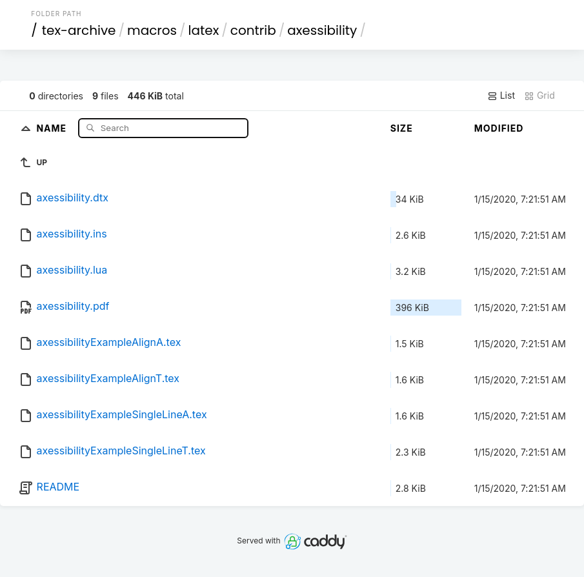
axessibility (322, 30)
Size (401, 128)
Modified (499, 128)
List (501, 95)
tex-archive (79, 30)
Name (52, 127)
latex (203, 30)
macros (152, 30)
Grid (539, 95)
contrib (253, 30)
